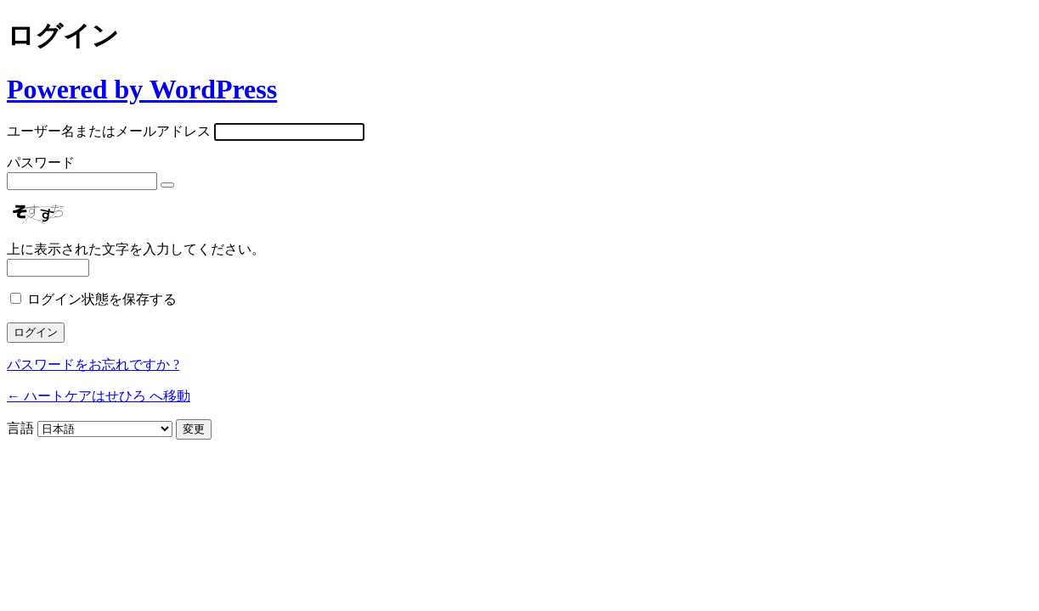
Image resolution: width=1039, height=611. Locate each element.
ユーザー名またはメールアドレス (109, 131)
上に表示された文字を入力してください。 (136, 249)
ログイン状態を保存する (102, 299)
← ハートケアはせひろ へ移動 (98, 396)
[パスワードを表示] (167, 185)
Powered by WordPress (142, 89)
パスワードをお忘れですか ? (93, 364)
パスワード (41, 162)
